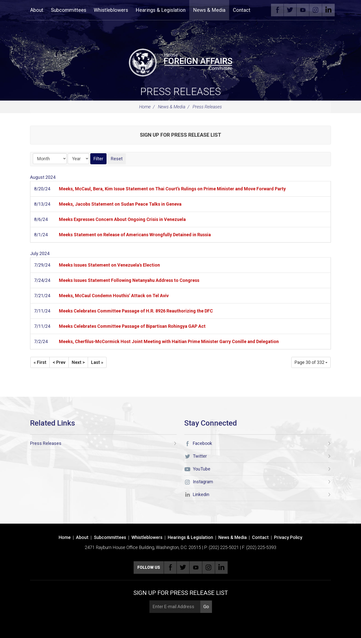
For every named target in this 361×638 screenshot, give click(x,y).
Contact (241, 10)
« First (40, 362)
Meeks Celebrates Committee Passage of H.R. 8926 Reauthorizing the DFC (136, 310)
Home (145, 106)
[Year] (78, 158)
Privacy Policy (288, 537)
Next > (78, 362)
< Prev (59, 362)
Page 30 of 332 (311, 362)
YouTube (303, 10)
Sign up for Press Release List (180, 135)
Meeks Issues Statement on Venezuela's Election (109, 265)
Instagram (315, 10)
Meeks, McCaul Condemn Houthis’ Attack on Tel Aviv (114, 295)
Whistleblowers (111, 10)
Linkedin (328, 10)
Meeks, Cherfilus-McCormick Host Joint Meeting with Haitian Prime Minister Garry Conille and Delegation (169, 341)
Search (261, 10)
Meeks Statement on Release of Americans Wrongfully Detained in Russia (135, 234)
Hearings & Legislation (161, 10)
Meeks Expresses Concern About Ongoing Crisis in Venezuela (122, 219)
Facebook (277, 10)
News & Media (209, 10)
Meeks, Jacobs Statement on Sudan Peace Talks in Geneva (120, 204)
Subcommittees (68, 10)
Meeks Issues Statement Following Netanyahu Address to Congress (129, 280)
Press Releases (180, 92)
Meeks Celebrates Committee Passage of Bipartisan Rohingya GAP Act (132, 326)
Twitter (290, 10)
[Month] (50, 158)
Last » (97, 362)
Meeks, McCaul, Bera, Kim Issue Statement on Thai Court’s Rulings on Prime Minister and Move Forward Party (172, 188)
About (36, 10)
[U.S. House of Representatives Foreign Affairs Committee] (180, 62)
